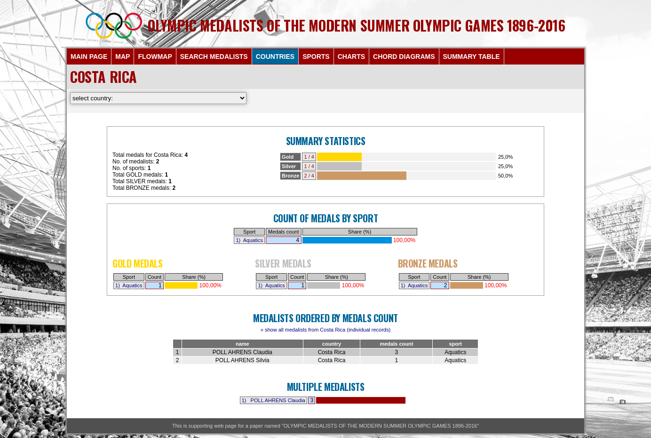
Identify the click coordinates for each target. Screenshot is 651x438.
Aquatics (253, 240)
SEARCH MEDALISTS (214, 56)
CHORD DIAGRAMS (404, 56)
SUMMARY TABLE (471, 56)
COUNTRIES (275, 56)
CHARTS (351, 56)
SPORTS (316, 56)
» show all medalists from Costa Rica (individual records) (325, 330)
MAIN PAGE (89, 56)
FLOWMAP (155, 56)
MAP (122, 56)
